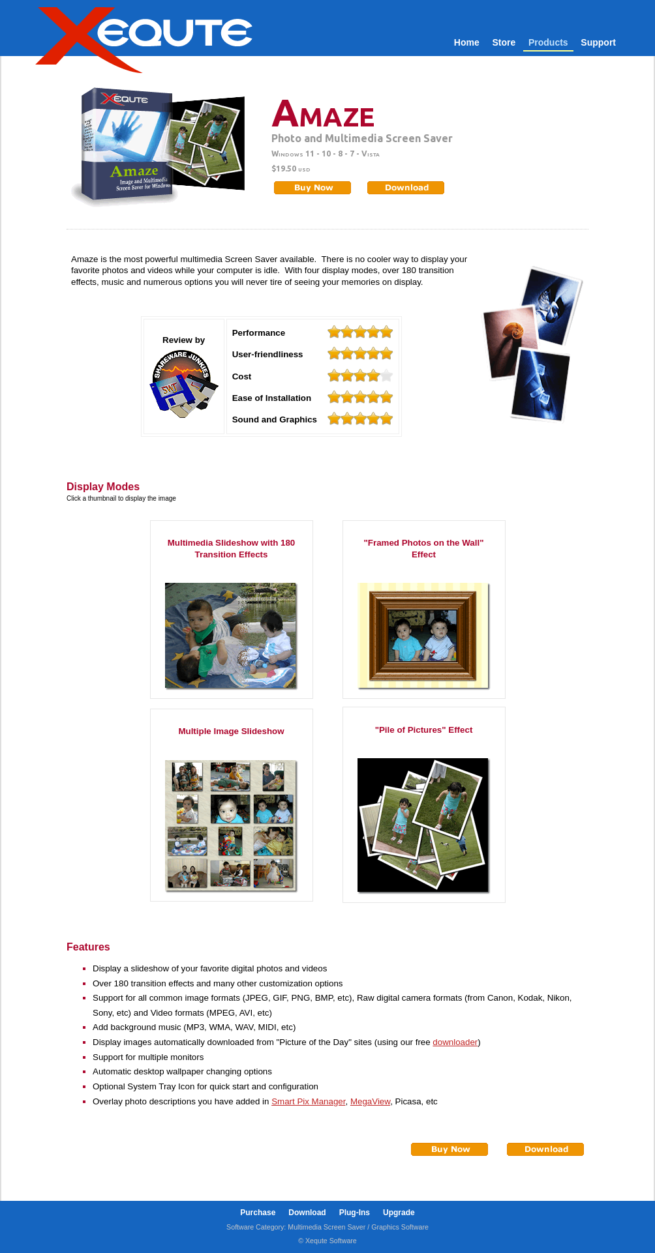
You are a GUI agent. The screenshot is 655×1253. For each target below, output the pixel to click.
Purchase (257, 1212)
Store (503, 42)
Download (307, 1212)
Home (467, 42)
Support (598, 42)
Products (548, 42)
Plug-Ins (354, 1212)
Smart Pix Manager (308, 1101)
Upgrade (399, 1212)
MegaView (370, 1101)
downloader (455, 1042)
